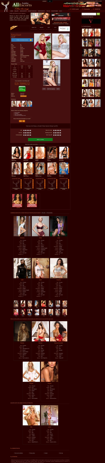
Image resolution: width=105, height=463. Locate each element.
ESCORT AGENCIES (32, 10)
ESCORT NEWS (54, 10)
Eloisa (58, 305)
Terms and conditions (19, 451)
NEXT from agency (51, 88)
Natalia (58, 314)
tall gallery (16, 112)
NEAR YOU (32, 28)
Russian (21, 52)
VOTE (53, 28)
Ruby (65, 314)
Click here (22, 93)
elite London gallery (18, 113)
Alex (51, 314)
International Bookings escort (20, 114)
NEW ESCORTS (23, 10)
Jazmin (30, 314)
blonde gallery (17, 111)
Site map (61, 451)
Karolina (37, 314)
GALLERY (17, 10)
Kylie (44, 314)
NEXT (47, 28)
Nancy (23, 305)
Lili (44, 304)
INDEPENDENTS (41, 10)
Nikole (23, 314)
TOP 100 (48, 10)
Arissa (30, 305)
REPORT (40, 28)
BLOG (60, 10)
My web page (23, 94)
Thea (16, 314)
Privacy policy (32, 451)
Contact (45, 451)
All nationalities (49, 211)
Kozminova (16, 305)
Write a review (40, 138)
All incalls (44, 211)
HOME (11, 10)
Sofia (51, 305)
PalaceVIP (13, 36)
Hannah (65, 305)
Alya (37, 305)
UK (50, 1)
